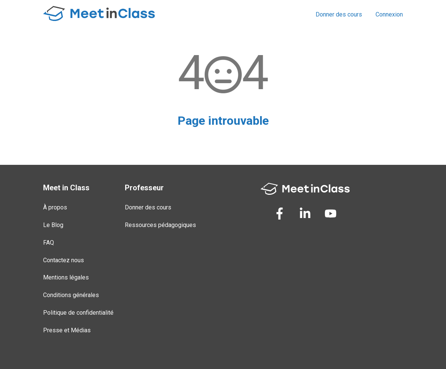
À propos (55, 207)
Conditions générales (71, 295)
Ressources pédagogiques (160, 225)
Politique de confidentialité (78, 312)
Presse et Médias (67, 330)
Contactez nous (63, 260)
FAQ (48, 242)
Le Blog (53, 225)
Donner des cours (339, 14)
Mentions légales (66, 277)
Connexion (389, 14)
